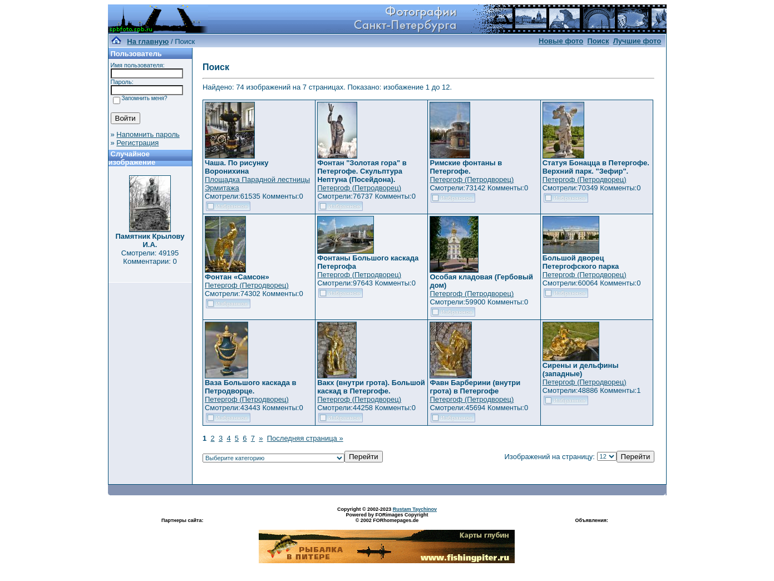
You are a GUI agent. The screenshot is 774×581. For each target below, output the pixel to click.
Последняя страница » (305, 438)
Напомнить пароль (147, 134)
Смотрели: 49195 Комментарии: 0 (150, 257)
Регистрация (137, 143)
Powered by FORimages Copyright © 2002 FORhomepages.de (387, 517)
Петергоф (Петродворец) (359, 188)
